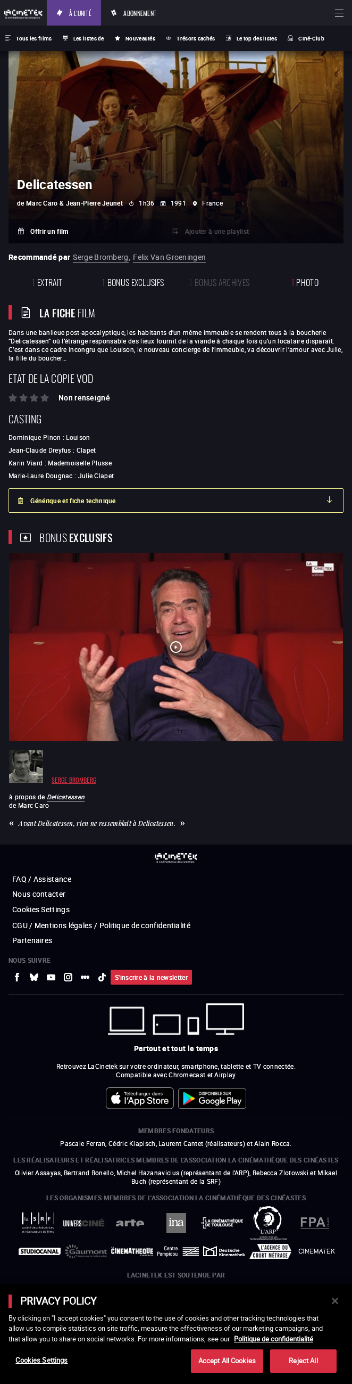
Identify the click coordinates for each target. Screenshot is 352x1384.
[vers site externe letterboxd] (85, 977)
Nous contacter (38, 894)
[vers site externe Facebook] (17, 977)
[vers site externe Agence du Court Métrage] (270, 1251)
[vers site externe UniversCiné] (84, 1222)
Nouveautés (140, 38)
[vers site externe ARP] (268, 1223)
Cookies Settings (41, 909)
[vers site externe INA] (176, 1223)
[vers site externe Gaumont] (86, 1251)
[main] (176, 1334)
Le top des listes (257, 38)
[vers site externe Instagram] (68, 977)
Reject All (303, 1360)
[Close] (335, 1301)
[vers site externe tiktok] (102, 977)
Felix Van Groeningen (169, 257)
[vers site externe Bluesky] (34, 977)
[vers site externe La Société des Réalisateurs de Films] (37, 1223)
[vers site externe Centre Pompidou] (178, 1251)
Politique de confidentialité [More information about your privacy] (273, 1339)
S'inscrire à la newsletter (151, 977)
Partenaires (32, 940)
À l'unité (80, 12)
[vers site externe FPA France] (315, 1223)
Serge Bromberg (100, 257)
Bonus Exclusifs (133, 281)
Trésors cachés (196, 38)
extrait (47, 281)
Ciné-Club (311, 38)
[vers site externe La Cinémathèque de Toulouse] (222, 1223)
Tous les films (34, 38)
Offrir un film (49, 231)
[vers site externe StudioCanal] (40, 1251)
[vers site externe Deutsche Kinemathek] (224, 1251)
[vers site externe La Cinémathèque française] (132, 1251)
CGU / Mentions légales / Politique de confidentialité (101, 925)
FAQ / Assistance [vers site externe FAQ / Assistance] (41, 879)
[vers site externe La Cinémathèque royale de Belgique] (317, 1251)
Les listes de (88, 38)
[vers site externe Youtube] (51, 977)
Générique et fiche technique (72, 500)
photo (305, 281)
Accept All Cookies (227, 1360)
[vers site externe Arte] (130, 1222)
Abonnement (139, 12)
